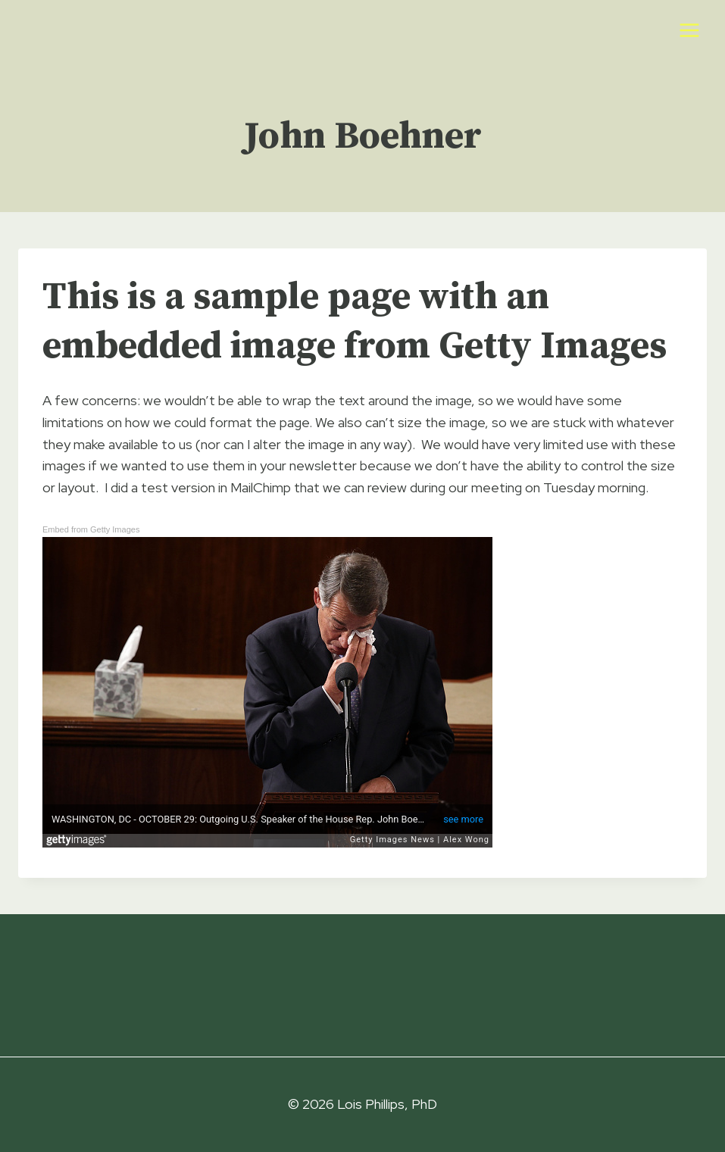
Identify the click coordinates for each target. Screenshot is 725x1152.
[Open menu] (689, 29)
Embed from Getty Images (90, 529)
